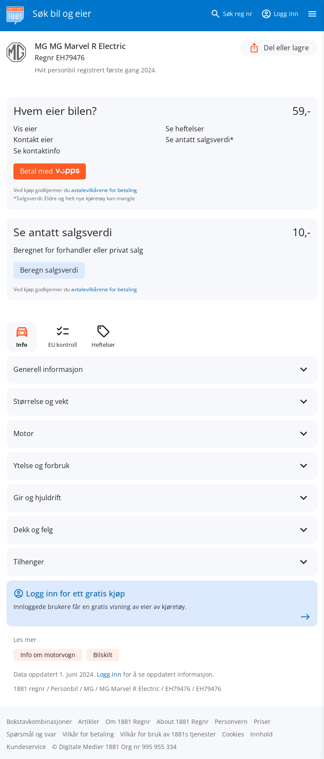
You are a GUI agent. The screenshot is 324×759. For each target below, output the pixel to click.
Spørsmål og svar (31, 734)
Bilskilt (102, 655)
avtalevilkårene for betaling (104, 190)
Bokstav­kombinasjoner (39, 721)
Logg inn (109, 674)
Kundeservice (26, 747)
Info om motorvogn (47, 655)
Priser (262, 721)
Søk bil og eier (62, 13)
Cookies (233, 734)
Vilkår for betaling (88, 734)
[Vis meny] (312, 16)
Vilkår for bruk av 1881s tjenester (168, 734)
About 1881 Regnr (183, 721)
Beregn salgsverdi (49, 270)
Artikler (88, 721)
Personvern (231, 721)
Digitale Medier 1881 (89, 747)
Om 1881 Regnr (128, 721)
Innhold (261, 734)
